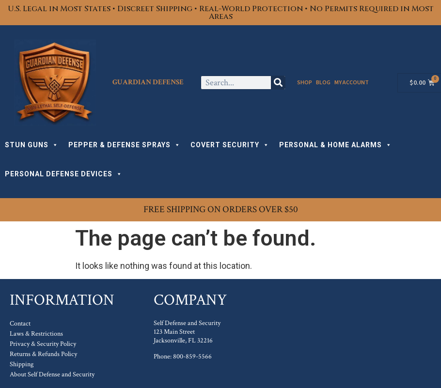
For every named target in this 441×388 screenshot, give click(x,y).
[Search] (278, 82)
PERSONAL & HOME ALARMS (335, 145)
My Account (351, 82)
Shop (304, 82)
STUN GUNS (32, 145)
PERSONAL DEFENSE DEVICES (64, 174)
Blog (323, 82)
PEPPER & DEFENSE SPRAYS (124, 145)
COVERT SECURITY (229, 145)
